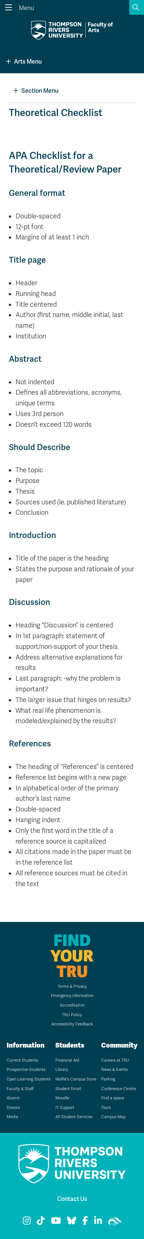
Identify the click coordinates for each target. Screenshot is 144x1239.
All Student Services (73, 1116)
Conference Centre (118, 1088)
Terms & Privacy (72, 986)
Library (61, 1069)
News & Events (114, 1069)
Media (12, 1116)
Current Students (22, 1060)
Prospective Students (26, 1069)
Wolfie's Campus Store (75, 1079)
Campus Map (113, 1116)
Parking (108, 1079)
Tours (106, 1107)
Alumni (13, 1098)
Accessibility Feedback (72, 1024)
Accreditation (72, 1005)
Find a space (112, 1098)
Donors (13, 1107)
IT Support (64, 1107)
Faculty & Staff (20, 1088)
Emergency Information (72, 995)
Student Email (68, 1088)
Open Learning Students (29, 1079)
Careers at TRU (115, 1060)
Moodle (62, 1098)
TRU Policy (72, 1014)
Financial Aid (67, 1060)
